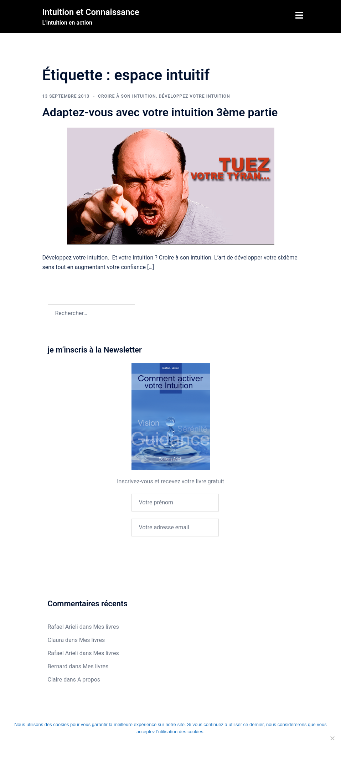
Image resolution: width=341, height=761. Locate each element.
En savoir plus (236, 747)
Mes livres (106, 626)
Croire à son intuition (127, 96)
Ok (91, 747)
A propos (88, 679)
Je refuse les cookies (155, 747)
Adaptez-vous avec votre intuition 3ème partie (160, 112)
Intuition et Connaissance (91, 12)
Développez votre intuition (194, 96)
